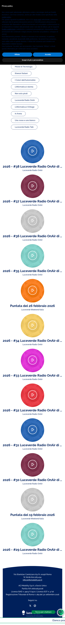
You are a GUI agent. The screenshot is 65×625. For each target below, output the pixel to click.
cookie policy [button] (6, 577)
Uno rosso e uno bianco (25, 120)
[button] (62, 564)
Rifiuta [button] (17, 615)
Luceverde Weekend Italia (26, 46)
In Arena (18, 114)
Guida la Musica (22, 40)
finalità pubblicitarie (9, 590)
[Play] (32, 151)
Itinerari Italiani (21, 73)
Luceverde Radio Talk (24, 127)
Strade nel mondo (22, 60)
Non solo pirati (21, 93)
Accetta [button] (48, 615)
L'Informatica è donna (24, 87)
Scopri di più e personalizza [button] (32, 620)
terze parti (37, 580)
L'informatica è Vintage (24, 107)
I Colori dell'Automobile (25, 80)
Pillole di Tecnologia (23, 67)
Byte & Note (20, 53)
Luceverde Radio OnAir (25, 100)
